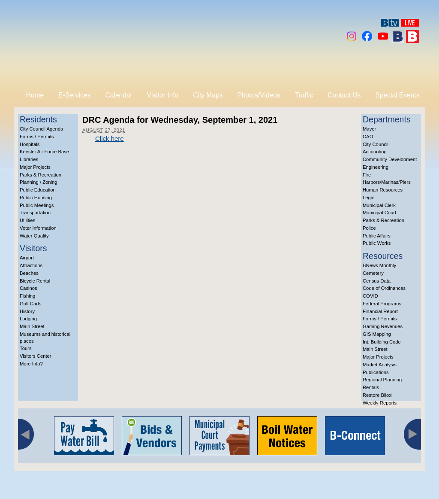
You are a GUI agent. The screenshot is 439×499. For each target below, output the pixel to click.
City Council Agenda (41, 128)
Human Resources (383, 189)
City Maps (208, 95)
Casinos (28, 288)
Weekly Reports (380, 402)
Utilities (27, 220)
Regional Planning (382, 379)
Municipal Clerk (379, 205)
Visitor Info (162, 95)
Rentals (371, 387)
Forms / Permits (37, 136)
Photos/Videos (259, 95)
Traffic (304, 95)
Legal (369, 197)
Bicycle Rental (35, 280)
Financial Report (380, 311)
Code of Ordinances (384, 288)
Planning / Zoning (38, 182)
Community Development (390, 159)
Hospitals (29, 144)
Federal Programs (382, 303)
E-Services (74, 95)
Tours (26, 348)
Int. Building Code (382, 341)
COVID (370, 295)
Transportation (35, 212)
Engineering (375, 167)
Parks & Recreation (40, 174)
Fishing (27, 295)
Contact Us (344, 95)
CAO (368, 136)
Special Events (397, 95)
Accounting (375, 151)
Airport (27, 257)
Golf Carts (31, 303)
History (27, 311)
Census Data (377, 280)
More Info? (31, 363)
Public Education (38, 189)
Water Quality (34, 235)
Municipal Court (379, 212)
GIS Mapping (377, 334)
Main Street (32, 326)
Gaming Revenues (383, 326)
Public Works (377, 243)
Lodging (28, 318)
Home (35, 95)
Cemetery (373, 273)
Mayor (369, 128)
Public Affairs (377, 235)
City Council (375, 144)
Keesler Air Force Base (44, 151)
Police (369, 228)
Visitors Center (35, 356)
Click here (109, 138)
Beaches (29, 273)
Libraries (29, 159)
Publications (376, 372)
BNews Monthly (379, 265)
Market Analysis (380, 364)
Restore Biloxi (377, 395)
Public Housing (36, 197)
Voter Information (38, 228)
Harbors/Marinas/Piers (387, 182)
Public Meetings (37, 205)
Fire (367, 174)
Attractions (31, 265)
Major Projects (35, 167)
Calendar (118, 95)
